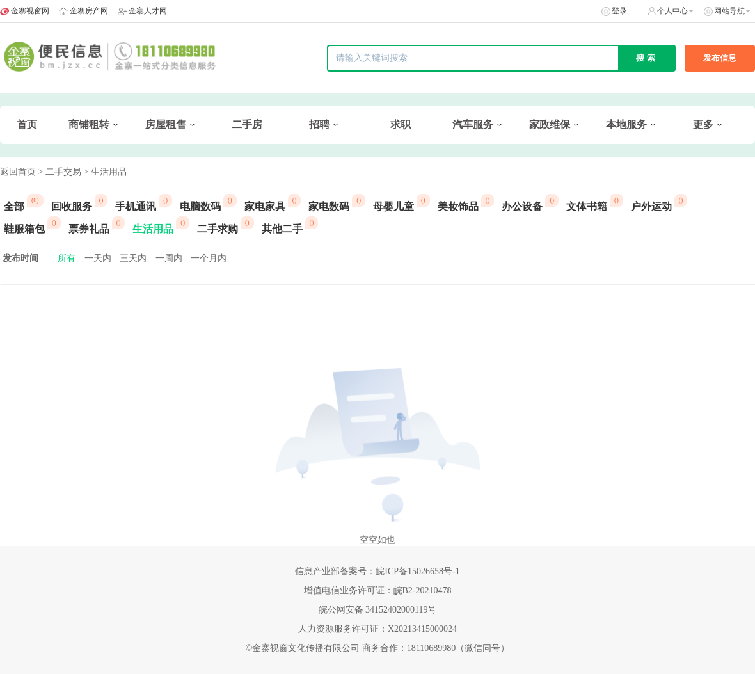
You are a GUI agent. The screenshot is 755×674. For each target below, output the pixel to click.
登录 (619, 10)
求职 (400, 124)
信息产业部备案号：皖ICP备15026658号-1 (377, 571)
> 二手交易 (59, 172)
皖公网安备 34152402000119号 (378, 609)
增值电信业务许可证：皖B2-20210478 (378, 590)
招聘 (319, 124)
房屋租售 (165, 124)
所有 (67, 258)
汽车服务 (472, 124)
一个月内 (208, 258)
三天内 (133, 258)
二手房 (247, 124)
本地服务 (626, 124)
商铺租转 (88, 124)
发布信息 (719, 58)
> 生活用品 (104, 172)
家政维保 (549, 124)
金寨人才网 (148, 10)
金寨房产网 (89, 10)
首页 (27, 124)
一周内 (168, 258)
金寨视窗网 (30, 10)
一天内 (97, 258)
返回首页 (18, 172)
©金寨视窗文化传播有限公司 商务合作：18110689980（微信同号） (378, 648)
